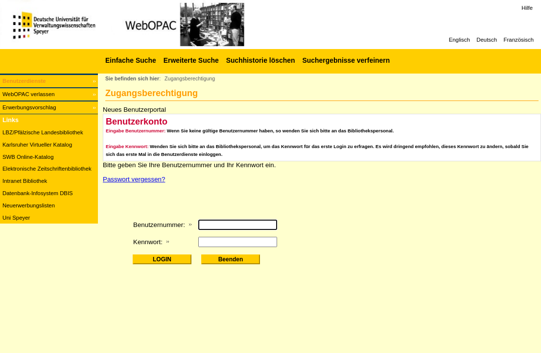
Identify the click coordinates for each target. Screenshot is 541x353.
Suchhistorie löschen (260, 60)
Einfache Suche (130, 60)
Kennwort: (148, 242)
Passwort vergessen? (134, 179)
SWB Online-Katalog (27, 157)
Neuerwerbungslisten (28, 205)
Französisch (519, 40)
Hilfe (527, 8)
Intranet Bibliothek (24, 181)
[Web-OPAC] (147, 24)
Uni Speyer (16, 218)
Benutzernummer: (159, 224)
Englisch (459, 40)
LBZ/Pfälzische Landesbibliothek (42, 132)
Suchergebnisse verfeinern (346, 60)
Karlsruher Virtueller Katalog (37, 145)
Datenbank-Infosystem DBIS (37, 193)
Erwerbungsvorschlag (29, 107)
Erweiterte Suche (191, 60)
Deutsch (486, 40)
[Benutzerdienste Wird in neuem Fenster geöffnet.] (49, 81)
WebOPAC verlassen (28, 94)
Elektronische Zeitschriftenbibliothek (47, 169)
